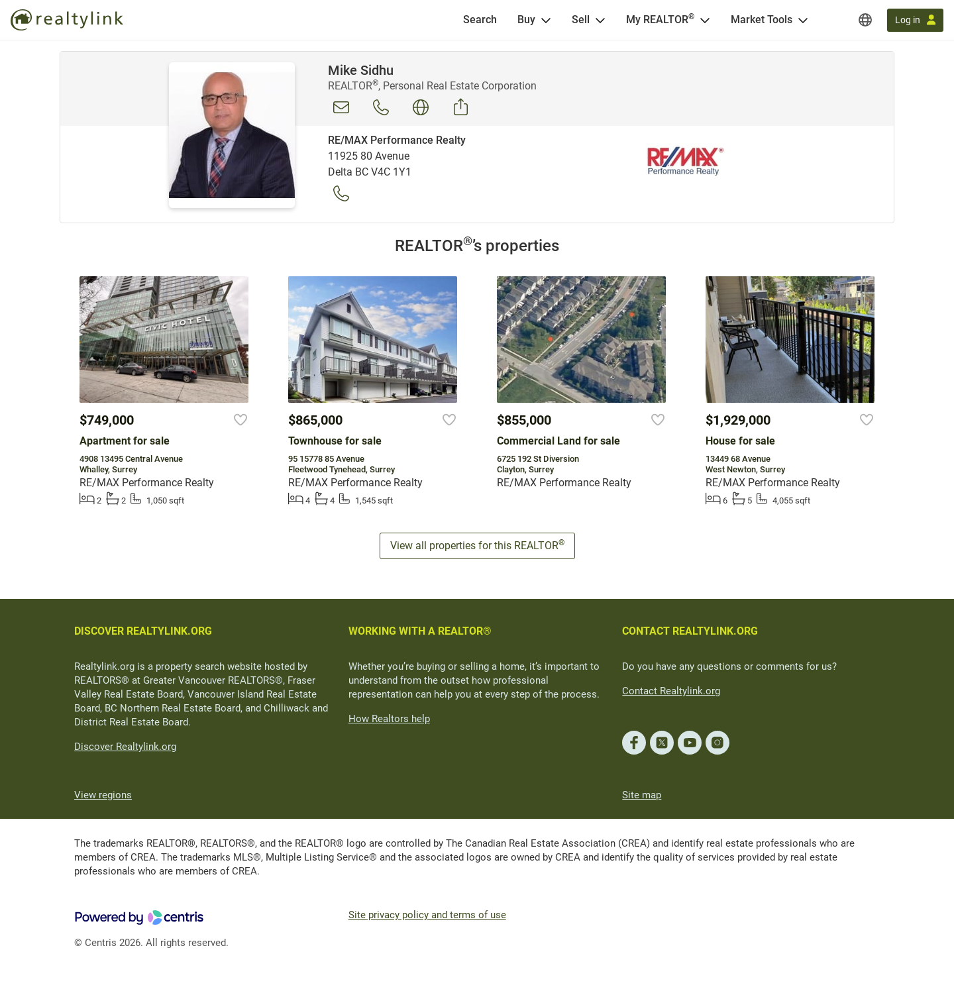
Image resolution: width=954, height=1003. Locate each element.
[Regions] (865, 20)
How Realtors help (389, 719)
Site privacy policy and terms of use (427, 915)
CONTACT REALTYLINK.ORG (690, 631)
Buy (526, 19)
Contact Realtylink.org (671, 691)
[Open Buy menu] (546, 20)
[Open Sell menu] (600, 20)
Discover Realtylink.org (125, 747)
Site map (641, 795)
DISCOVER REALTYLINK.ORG (143, 631)
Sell (581, 19)
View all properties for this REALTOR (477, 545)
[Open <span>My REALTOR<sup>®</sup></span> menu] (705, 20)
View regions (103, 795)
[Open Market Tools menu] (803, 20)
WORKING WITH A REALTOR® (420, 631)
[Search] (480, 20)
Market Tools (761, 19)
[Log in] (915, 20)
